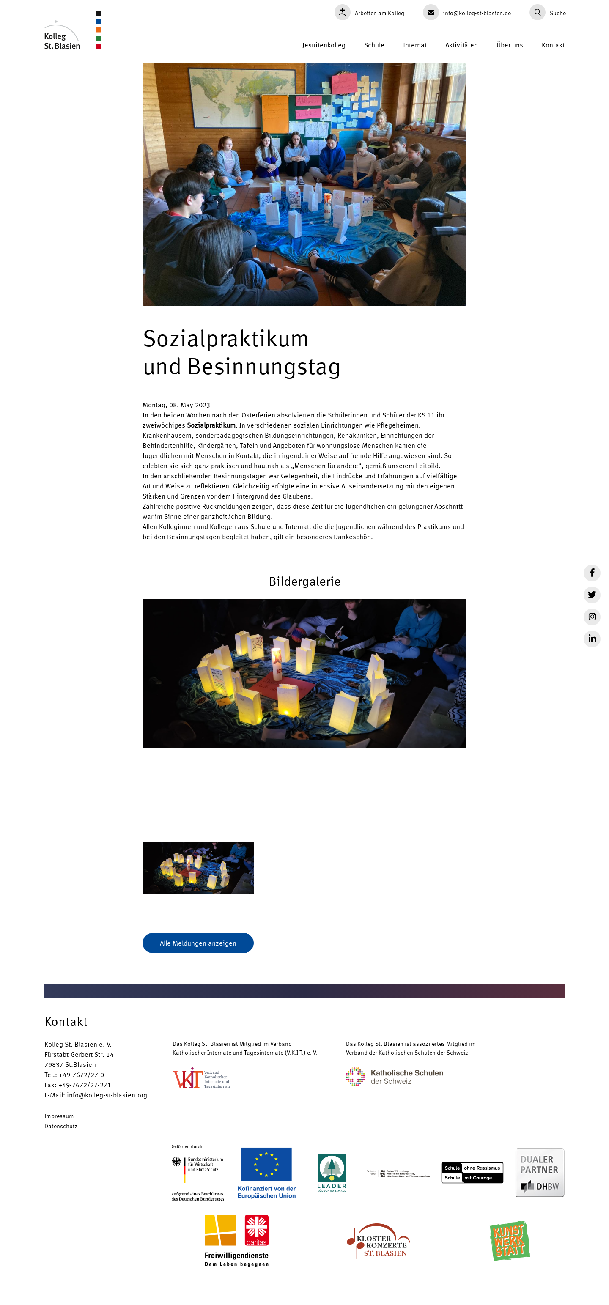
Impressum (59, 1115)
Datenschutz (61, 1125)
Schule (374, 44)
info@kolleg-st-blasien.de (467, 12)
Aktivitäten (461, 44)
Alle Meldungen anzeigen (198, 943)
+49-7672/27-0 (81, 1074)
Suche (547, 12)
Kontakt (553, 44)
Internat (415, 44)
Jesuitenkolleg (324, 44)
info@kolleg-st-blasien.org (107, 1094)
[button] (304, 714)
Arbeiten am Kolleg (369, 12)
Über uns (510, 44)
